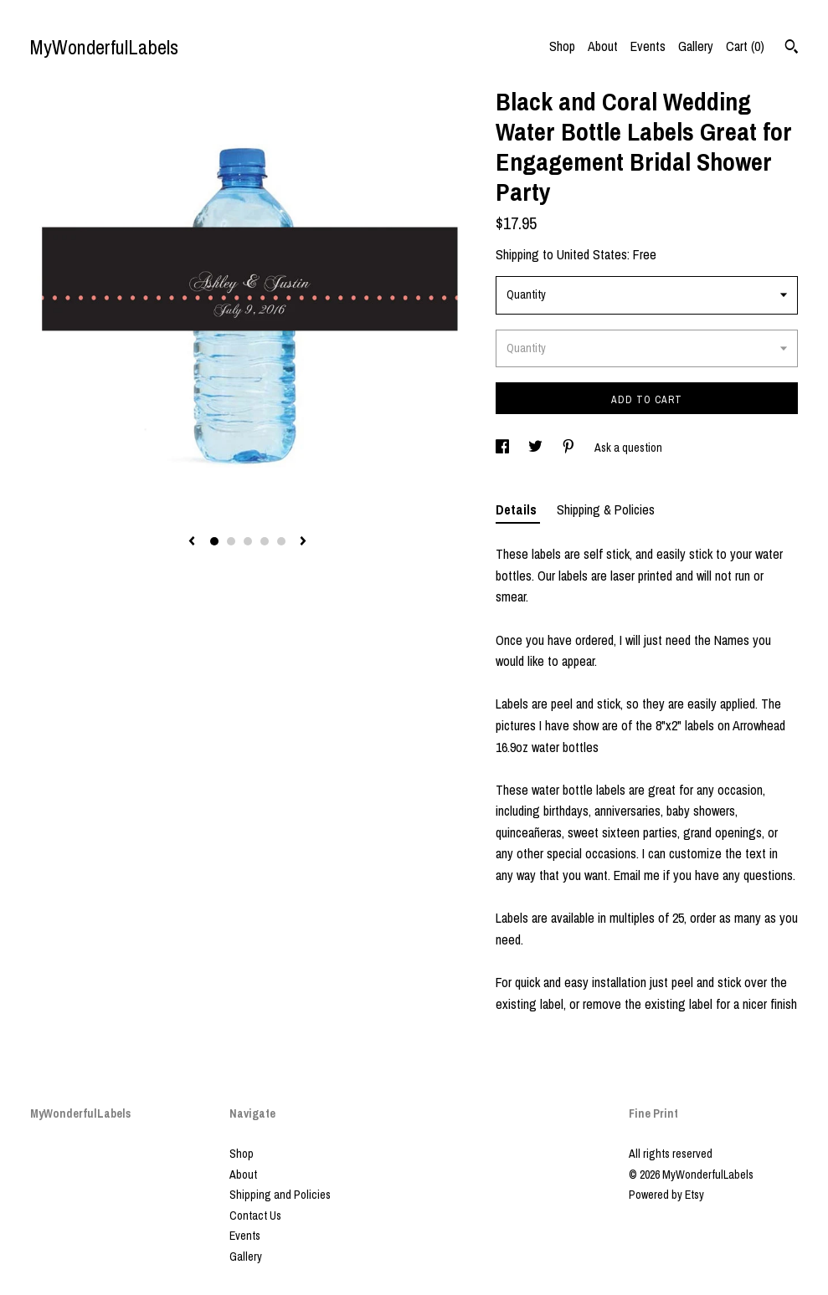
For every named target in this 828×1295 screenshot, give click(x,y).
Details (518, 509)
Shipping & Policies (606, 509)
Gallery (695, 46)
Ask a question (628, 447)
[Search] (791, 48)
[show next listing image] (303, 542)
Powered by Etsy (666, 1194)
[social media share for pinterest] (570, 447)
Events (648, 46)
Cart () (745, 46)
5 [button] (281, 541)
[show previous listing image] (192, 542)
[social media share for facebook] (504, 447)
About (603, 46)
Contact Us (255, 1215)
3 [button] (248, 541)
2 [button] (231, 541)
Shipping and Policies (280, 1194)
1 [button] (214, 541)
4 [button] (264, 541)
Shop (562, 46)
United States (592, 254)
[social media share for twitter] (536, 447)
